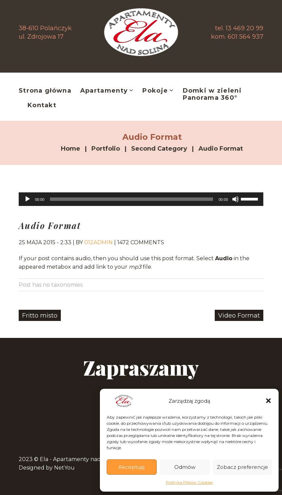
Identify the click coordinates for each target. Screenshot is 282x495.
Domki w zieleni (212, 90)
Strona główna (45, 90)
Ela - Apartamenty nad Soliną (79, 459)
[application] (141, 199)
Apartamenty (107, 91)
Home (70, 148)
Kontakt (42, 105)
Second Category (159, 148)
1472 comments (140, 242)
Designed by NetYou (47, 467)
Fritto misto (39, 315)
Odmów (184, 467)
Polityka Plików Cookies (189, 482)
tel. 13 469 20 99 (239, 28)
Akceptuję (131, 467)
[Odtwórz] (27, 199)
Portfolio (105, 148)
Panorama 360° (210, 97)
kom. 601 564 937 (237, 36)
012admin (98, 242)
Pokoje (158, 91)
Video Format (239, 315)
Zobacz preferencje (242, 467)
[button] (268, 400)
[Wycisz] (235, 199)
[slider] (131, 199)
